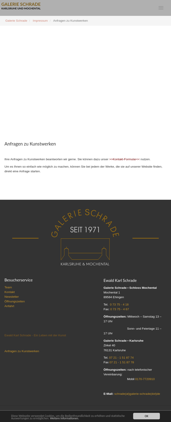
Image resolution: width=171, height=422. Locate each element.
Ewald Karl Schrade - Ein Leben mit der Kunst (35, 335)
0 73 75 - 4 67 (119, 309)
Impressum (40, 20)
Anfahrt (9, 306)
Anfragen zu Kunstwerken (21, 351)
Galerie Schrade (16, 20)
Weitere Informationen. (64, 418)
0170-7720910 (145, 379)
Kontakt (9, 292)
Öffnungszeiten (14, 301)
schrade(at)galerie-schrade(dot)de (137, 393)
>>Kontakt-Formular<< (124, 159)
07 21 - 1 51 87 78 (121, 362)
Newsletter (11, 296)
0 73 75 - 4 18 (119, 304)
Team (8, 287)
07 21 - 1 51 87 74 (121, 357)
